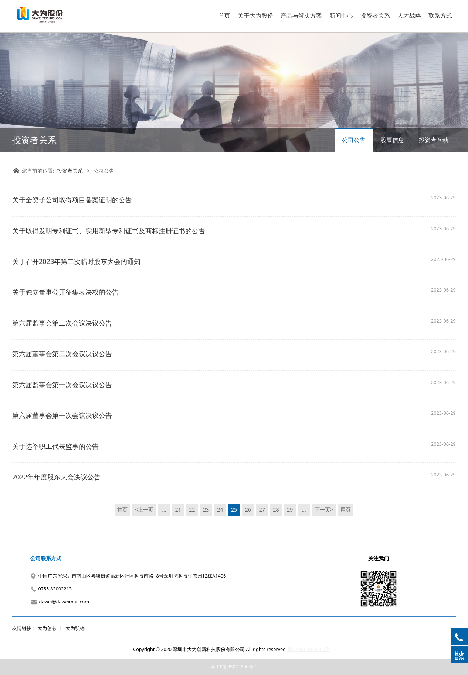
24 (220, 509)
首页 (224, 15)
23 (206, 509)
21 (178, 509)
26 (248, 509)
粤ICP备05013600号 (308, 649)
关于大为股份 (255, 15)
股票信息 (392, 140)
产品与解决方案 (301, 15)
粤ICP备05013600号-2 (234, 667)
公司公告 (354, 140)
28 (276, 509)
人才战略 (409, 15)
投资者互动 (433, 140)
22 (192, 509)
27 (262, 509)
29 (290, 509)
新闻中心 (341, 15)
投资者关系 (375, 15)
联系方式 (440, 15)
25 (234, 509)
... (164, 509)
